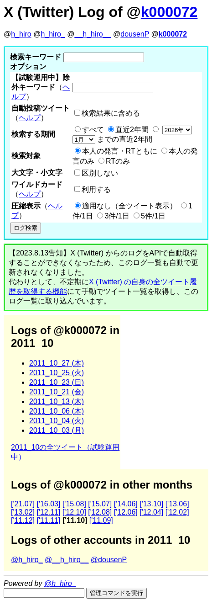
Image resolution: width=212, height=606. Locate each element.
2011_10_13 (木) (56, 401)
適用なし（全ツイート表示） (129, 206)
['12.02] (177, 512)
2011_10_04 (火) (56, 421)
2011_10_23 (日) (56, 382)
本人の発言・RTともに (119, 151)
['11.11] (48, 520)
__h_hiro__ (92, 34)
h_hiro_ (53, 34)
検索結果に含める (111, 113)
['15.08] (74, 504)
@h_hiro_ (27, 559)
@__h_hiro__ (66, 559)
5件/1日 (153, 216)
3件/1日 (116, 216)
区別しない (100, 173)
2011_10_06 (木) (56, 411)
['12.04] (151, 512)
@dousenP (109, 559)
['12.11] (48, 512)
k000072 (169, 12)
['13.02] (23, 512)
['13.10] (151, 504)
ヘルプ (30, 118)
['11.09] (101, 520)
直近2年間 (132, 129)
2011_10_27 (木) (56, 363)
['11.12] (23, 520)
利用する (96, 189)
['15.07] (100, 504)
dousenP (134, 34)
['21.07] (23, 504)
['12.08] (100, 512)
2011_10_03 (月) (56, 430)
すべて (93, 129)
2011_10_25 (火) (56, 373)
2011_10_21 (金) (56, 392)
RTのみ (118, 161)
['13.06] (177, 504)
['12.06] (126, 512)
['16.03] (48, 504)
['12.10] (74, 512)
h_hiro (21, 34)
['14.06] (126, 504)
